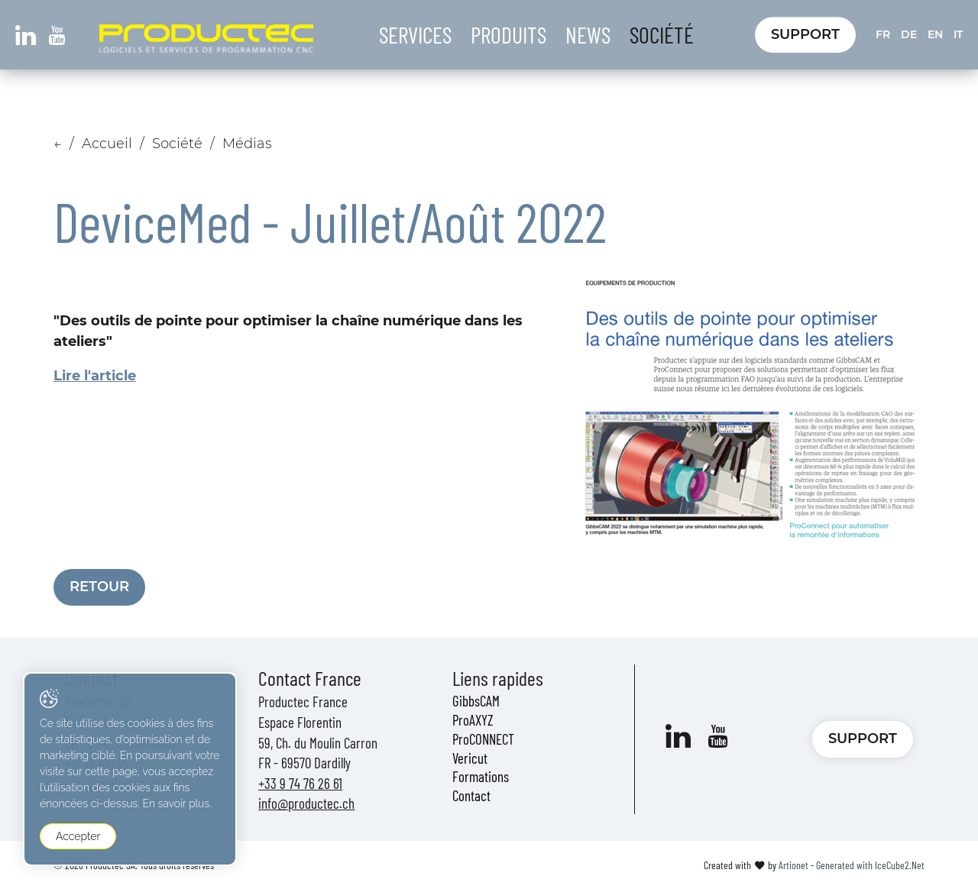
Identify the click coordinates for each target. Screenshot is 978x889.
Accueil (107, 143)
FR (883, 34)
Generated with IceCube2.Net (870, 864)
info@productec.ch (306, 803)
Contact (471, 795)
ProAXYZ (473, 720)
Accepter (78, 836)
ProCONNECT (483, 739)
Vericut (469, 758)
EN (935, 34)
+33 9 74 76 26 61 (300, 783)
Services (415, 34)
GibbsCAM (476, 701)
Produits (508, 34)
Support (805, 34)
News (587, 34)
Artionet (793, 864)
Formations (480, 776)
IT (958, 34)
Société (662, 34)
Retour (99, 586)
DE (909, 34)
